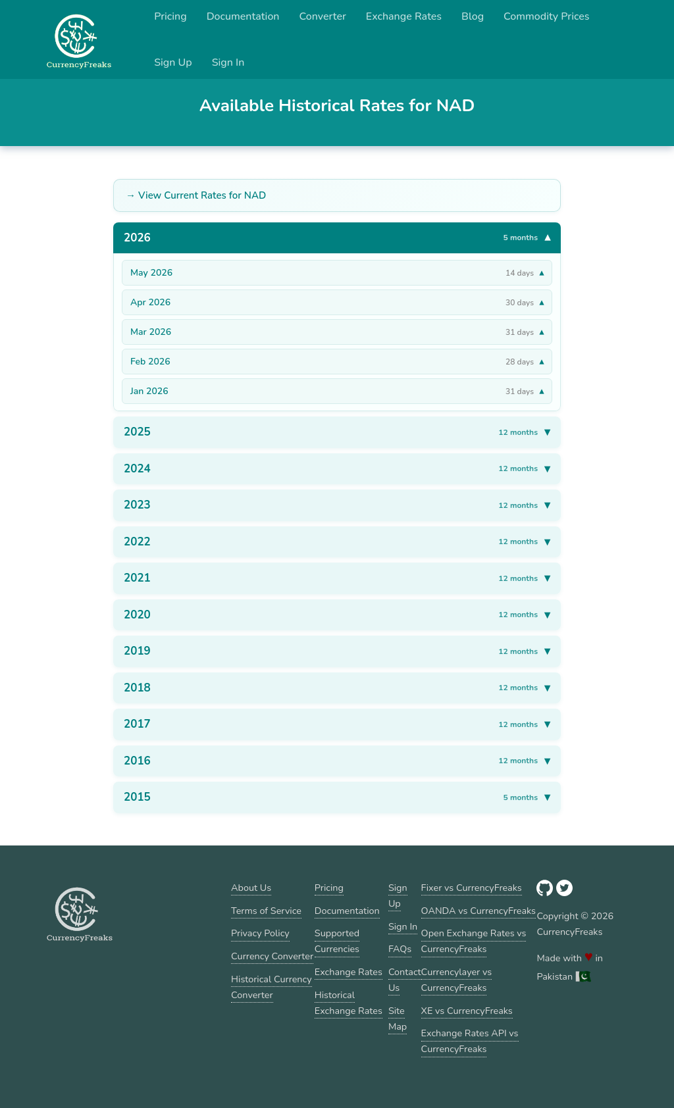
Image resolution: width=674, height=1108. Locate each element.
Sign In (228, 62)
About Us (251, 887)
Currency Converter (272, 956)
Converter (322, 16)
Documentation (243, 16)
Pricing (170, 16)
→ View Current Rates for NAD (196, 195)
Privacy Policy (260, 933)
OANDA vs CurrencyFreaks (478, 910)
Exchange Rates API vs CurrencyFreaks (470, 1040)
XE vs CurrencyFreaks (467, 1010)
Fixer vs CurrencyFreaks (471, 887)
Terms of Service (266, 910)
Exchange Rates (404, 16)
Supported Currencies (337, 940)
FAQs (399, 948)
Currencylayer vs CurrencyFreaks (456, 979)
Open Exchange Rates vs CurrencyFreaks (474, 940)
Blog (472, 16)
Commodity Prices (546, 16)
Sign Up (173, 62)
